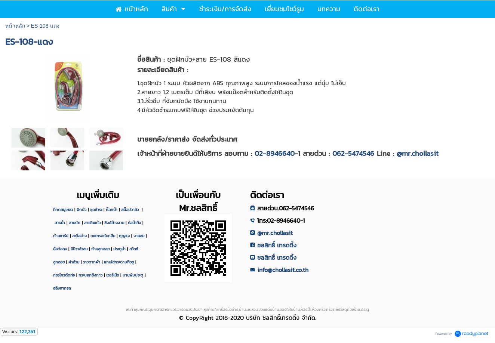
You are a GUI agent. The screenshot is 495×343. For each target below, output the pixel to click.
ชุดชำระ (96, 210)
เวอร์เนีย (112, 275)
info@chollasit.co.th (282, 269)
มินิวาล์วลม (79, 249)
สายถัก (74, 223)
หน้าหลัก (15, 26)
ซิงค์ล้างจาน (114, 223)
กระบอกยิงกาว (90, 275)
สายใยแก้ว (92, 223)
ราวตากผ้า (91, 262)
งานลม (138, 236)
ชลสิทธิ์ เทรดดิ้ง (276, 245)
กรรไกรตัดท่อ (64, 275)
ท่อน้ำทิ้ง (134, 223)
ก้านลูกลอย (100, 249)
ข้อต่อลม (60, 249)
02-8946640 (275, 153)
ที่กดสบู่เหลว (63, 210)
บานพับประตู (133, 275)
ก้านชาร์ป (60, 236)
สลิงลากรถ (62, 288)
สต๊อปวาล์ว (130, 210)
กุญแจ (124, 236)
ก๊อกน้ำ (111, 210)
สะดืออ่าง (79, 236)
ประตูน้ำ (119, 249)
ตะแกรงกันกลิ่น (102, 236)
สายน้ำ (60, 223)
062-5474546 (353, 153)
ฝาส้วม (73, 262)
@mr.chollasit (418, 153)
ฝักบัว (81, 210)
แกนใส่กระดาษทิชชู (119, 262)
